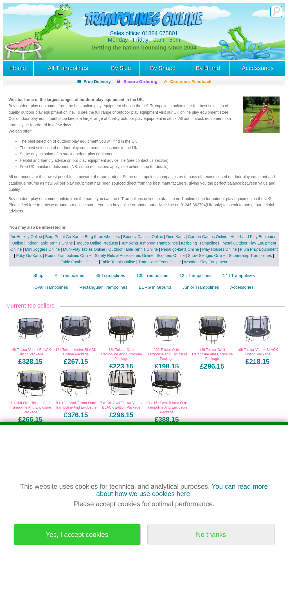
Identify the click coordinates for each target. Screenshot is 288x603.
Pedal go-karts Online (180, 249)
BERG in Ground (155, 287)
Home (18, 68)
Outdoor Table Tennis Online (133, 249)
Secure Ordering (140, 81)
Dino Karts (175, 236)
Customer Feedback (191, 81)
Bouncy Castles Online (143, 236)
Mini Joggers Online (42, 249)
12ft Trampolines (195, 275)
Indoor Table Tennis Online (49, 243)
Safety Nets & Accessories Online (124, 255)
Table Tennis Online (118, 262)
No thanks (211, 534)
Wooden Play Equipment (205, 262)
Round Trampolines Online (68, 255)
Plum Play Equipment (259, 249)
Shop (38, 275)
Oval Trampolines (51, 287)
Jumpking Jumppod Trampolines (149, 243)
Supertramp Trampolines (250, 255)
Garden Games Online (207, 236)
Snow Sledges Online (207, 255)
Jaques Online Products (97, 243)
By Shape (163, 68)
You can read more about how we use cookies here (182, 490)
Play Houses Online (219, 249)
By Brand (208, 68)
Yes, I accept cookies (77, 534)
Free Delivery (97, 81)
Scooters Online (171, 255)
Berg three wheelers (102, 236)
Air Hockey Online (26, 236)
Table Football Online (79, 262)
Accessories (257, 68)
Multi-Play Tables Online (84, 249)
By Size (121, 68)
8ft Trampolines (110, 275)
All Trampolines (68, 68)
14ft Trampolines (239, 275)
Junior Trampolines (201, 287)
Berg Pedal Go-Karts (63, 236)
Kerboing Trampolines (200, 243)
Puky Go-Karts (29, 255)
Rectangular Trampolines (103, 287)
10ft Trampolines (152, 275)
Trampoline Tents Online (159, 262)
